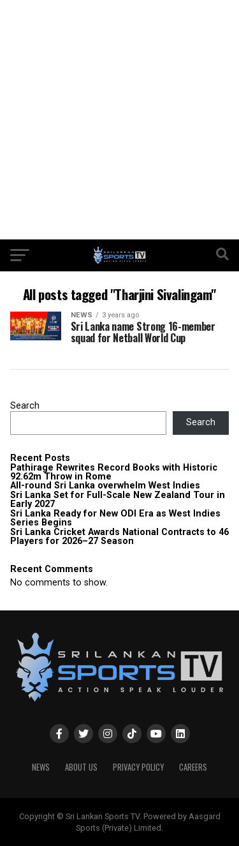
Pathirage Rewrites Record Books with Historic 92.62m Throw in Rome (113, 472)
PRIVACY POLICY (138, 767)
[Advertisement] (119, 119)
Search (25, 405)
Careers (193, 767)
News (41, 767)
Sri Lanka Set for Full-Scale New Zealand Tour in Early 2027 (117, 500)
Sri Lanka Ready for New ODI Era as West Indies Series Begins (115, 518)
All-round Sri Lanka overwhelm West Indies (105, 485)
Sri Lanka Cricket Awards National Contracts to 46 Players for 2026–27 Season (119, 537)
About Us (81, 767)
